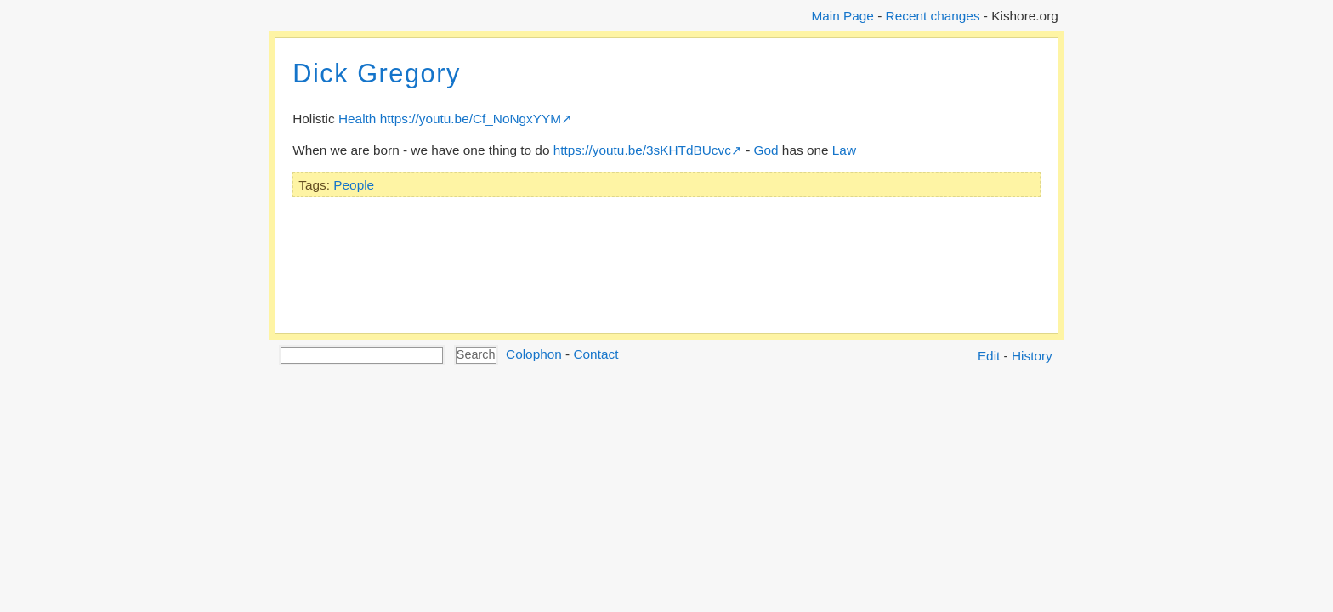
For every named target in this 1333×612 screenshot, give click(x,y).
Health (357, 118)
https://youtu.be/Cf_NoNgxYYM (470, 118)
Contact (595, 354)
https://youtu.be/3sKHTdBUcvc (642, 150)
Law (844, 150)
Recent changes (933, 15)
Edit (989, 355)
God (766, 150)
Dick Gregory (376, 73)
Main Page (842, 15)
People (353, 185)
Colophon (534, 354)
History (1032, 355)
